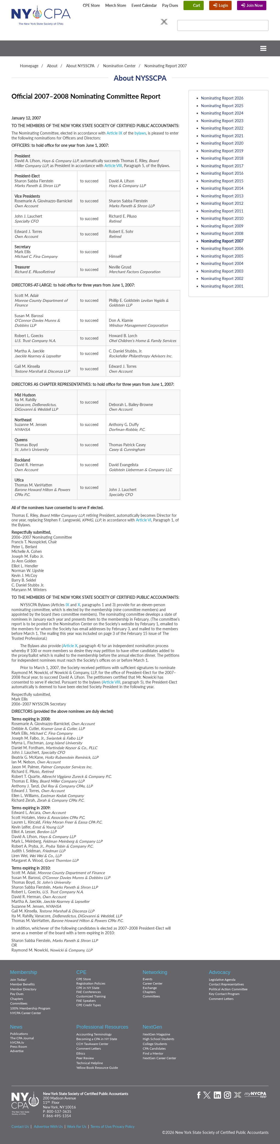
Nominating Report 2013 (222, 196)
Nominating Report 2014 (222, 188)
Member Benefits (22, 984)
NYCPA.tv (17, 1042)
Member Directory (23, 989)
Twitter (126, 21)
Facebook (117, 21)
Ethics (80, 1053)
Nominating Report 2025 (222, 105)
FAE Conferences (88, 992)
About (52, 65)
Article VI (143, 520)
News (16, 1027)
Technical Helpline (89, 1063)
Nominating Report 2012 (222, 203)
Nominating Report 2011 (222, 211)
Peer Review (85, 1058)
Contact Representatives (226, 984)
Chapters (16, 999)
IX (67, 604)
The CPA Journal (22, 1038)
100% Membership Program (30, 1008)
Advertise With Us (48, 1126)
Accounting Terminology (94, 1034)
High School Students (158, 1039)
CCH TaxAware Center (92, 1044)
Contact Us (20, 1126)
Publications (19, 1034)
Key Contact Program (224, 994)
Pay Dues (170, 5)
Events (147, 979)
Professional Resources (102, 1027)
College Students (155, 1044)
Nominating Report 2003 (222, 271)
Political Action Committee (228, 989)
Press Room (18, 1046)
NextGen (152, 1027)
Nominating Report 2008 (222, 233)
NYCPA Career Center (25, 1013)
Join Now (255, 5)
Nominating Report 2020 (222, 143)
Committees (18, 1003)
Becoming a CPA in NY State (96, 1039)
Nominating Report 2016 (222, 173)
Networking (155, 972)
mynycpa (255, 1095)
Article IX (114, 133)
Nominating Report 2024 (222, 113)
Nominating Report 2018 (222, 158)
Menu (140, 48)
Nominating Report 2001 (222, 286)
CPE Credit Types (88, 1005)
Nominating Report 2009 (222, 226)
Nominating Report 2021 (222, 135)
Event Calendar (144, 5)
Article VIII (113, 165)
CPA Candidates (154, 1048)
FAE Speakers (86, 1001)
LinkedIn (136, 21)
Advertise (17, 1051)
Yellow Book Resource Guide (97, 1068)
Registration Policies (90, 983)
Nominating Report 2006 (222, 248)
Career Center (152, 983)
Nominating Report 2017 (222, 166)
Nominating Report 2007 (165, 65)
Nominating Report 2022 (222, 128)
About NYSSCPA (80, 65)
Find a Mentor (153, 1053)
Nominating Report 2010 (222, 218)
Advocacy (219, 972)
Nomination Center (119, 65)
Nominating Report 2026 (222, 98)
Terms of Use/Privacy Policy (113, 1126)
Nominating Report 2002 (222, 278)
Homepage (29, 65)
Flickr (156, 21)
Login (223, 5)
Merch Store (115, 5)
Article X (70, 645)
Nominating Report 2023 (222, 120)
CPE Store (91, 5)
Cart (196, 5)
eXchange (164, 21)
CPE (81, 972)
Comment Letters (221, 999)
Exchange (150, 988)
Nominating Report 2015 (222, 181)
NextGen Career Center (159, 1058)
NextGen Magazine (156, 1034)
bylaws (140, 133)
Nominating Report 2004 (222, 263)
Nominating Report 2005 (222, 256)
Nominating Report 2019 (222, 150)
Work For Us (76, 1126)
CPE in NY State (87, 988)
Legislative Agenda (222, 979)
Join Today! (18, 979)
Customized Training (91, 996)
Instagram (146, 21)
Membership (23, 972)
